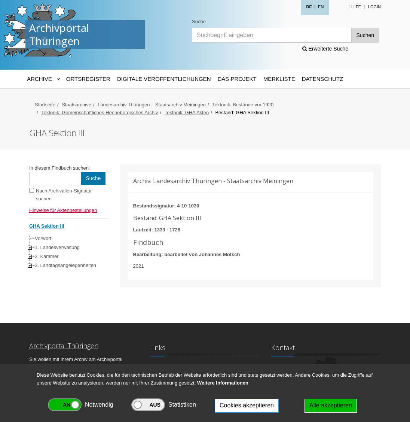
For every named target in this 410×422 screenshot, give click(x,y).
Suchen (365, 35)
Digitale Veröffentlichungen (164, 79)
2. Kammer (47, 256)
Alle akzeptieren (330, 405)
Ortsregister (88, 79)
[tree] (67, 252)
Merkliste (279, 79)
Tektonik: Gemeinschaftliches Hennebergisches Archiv (99, 112)
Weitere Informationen (222, 383)
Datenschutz (322, 79)
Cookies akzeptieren (247, 405)
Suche (199, 21)
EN (321, 6)
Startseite (45, 104)
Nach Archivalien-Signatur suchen (64, 194)
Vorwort (43, 238)
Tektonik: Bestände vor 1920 (242, 104)
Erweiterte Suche (325, 49)
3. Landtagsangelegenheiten (65, 265)
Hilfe (355, 6)
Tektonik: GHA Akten (187, 112)
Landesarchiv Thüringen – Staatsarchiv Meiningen (152, 104)
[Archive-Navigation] (43, 79)
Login (374, 6)
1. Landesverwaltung (57, 247)
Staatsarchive (76, 104)
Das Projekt (237, 79)
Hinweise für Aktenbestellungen (63, 210)
